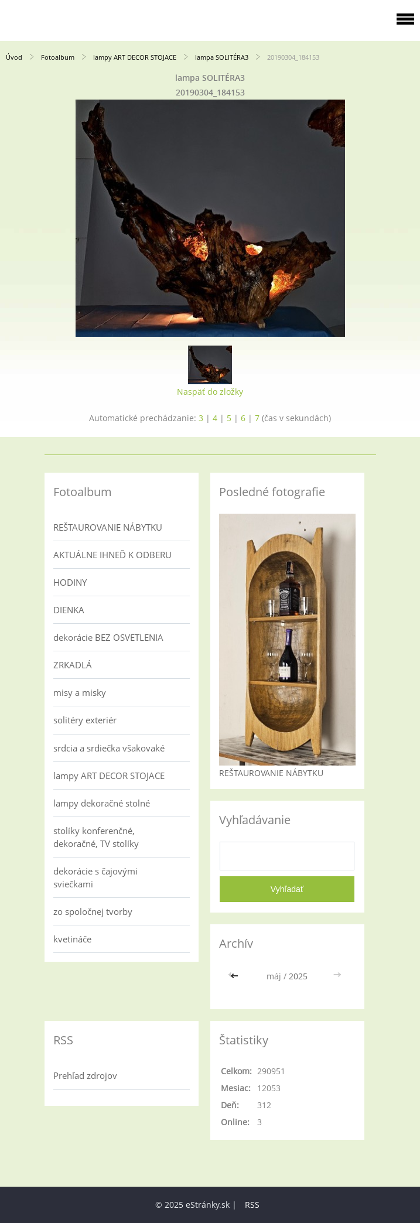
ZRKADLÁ (72, 665)
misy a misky (79, 692)
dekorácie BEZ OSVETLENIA (108, 637)
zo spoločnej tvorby (92, 911)
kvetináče (72, 939)
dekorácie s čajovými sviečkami (95, 877)
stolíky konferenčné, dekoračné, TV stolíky (96, 837)
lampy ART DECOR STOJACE (134, 57)
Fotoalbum (57, 57)
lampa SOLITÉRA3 (221, 57)
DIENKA (68, 610)
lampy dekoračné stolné (101, 803)
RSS (252, 1204)
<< (235, 976)
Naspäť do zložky (210, 391)
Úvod (14, 57)
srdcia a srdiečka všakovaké (109, 748)
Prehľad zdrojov (85, 1075)
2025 (298, 976)
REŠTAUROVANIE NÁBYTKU (107, 527)
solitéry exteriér (85, 720)
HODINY (70, 582)
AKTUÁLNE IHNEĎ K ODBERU (112, 555)
